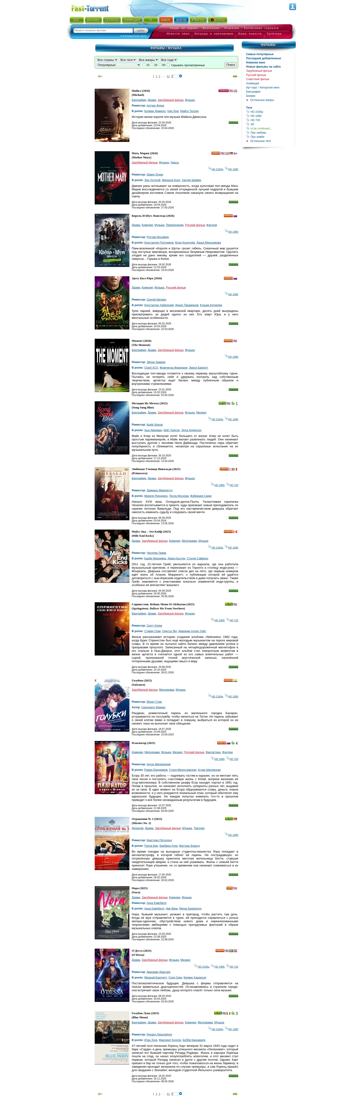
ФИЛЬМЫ (93, 20)
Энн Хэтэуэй (152, 180)
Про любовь (270, 132)
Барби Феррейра (155, 558)
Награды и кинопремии (213, 33)
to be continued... (270, 128)
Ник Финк (172, 908)
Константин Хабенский (159, 305)
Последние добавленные (263, 58)
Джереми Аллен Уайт (192, 631)
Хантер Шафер (191, 180)
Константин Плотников (159, 242)
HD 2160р (270, 111)
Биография (253, 91)
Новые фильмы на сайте (263, 66)
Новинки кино (255, 62)
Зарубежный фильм (259, 70)
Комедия (147, 225)
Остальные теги (260, 141)
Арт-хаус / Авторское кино (262, 87)
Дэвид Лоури (155, 174)
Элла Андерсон (191, 430)
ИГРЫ (198, 20)
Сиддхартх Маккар (153, 707)
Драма (152, 100)
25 (155, 65)
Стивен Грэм (152, 631)
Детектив (137, 828)
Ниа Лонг (173, 111)
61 (168, 76)
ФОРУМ (181, 20)
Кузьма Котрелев (211, 305)
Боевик (250, 95)
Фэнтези (212, 225)
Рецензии (232, 28)
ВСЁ (76, 20)
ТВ (150, 20)
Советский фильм (257, 79)
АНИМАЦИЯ (132, 20)
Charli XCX (151, 367)
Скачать (233, 122)
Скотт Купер (154, 625)
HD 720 (270, 120)
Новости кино (178, 33)
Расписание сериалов (261, 28)
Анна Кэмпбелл (156, 903)
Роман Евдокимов (155, 770)
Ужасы (174, 162)
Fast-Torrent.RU (95, 7)
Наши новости (250, 33)
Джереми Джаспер (158, 972)
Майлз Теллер (189, 111)
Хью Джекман (153, 430)
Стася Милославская (182, 770)
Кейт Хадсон (171, 430)
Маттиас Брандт (189, 845)
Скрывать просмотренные (188, 65)
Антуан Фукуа (155, 105)
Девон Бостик (176, 558)
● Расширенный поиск (134, 35)
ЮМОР (165, 20)
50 (163, 65)
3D (270, 124)
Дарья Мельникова (209, 242)
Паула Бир (151, 845)
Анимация (252, 83)
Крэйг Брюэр (155, 424)
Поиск (230, 64)
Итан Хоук (150, 1040)
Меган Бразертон (190, 908)
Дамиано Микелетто (159, 490)
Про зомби (270, 136)
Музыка (190, 100)
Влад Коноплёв (185, 242)
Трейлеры (274, 33)
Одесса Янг (169, 631)
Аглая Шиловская (209, 770)
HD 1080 (270, 116)
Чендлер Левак (156, 553)
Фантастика (213, 752)
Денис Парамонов (187, 305)
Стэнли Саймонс (197, 558)
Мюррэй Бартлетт (155, 977)
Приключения (174, 225)
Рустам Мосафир (158, 237)
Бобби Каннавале (194, 1040)
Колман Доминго (155, 111)
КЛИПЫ (217, 20)
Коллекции (211, 28)
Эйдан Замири (156, 362)
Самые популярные (260, 54)
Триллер (199, 828)
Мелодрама (189, 541)
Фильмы (268, 45)
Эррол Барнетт (198, 367)
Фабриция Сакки (201, 496)
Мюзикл (201, 412)
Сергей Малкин (156, 299)
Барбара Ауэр (169, 845)
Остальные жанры (262, 100)
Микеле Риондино (155, 496)
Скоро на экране (184, 28)
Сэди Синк (175, 977)
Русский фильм (256, 75)
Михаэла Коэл (171, 180)
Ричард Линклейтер (159, 1034)
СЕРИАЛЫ (112, 20)
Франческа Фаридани (173, 367)
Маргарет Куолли (170, 1040)
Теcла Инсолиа (179, 496)
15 (147, 65)
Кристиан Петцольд (159, 840)
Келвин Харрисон (195, 977)
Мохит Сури (154, 701)
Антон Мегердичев (159, 764)
